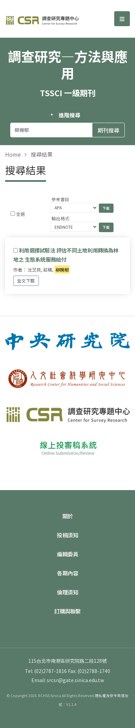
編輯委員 (67, 554)
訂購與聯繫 (67, 611)
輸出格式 (60, 218)
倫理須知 (67, 592)
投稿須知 (67, 535)
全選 (20, 214)
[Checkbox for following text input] (13, 213)
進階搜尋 (69, 115)
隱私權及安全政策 (110, 695)
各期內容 (67, 573)
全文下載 (26, 280)
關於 (67, 516)
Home (13, 154)
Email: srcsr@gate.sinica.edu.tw (67, 680)
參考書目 (60, 199)
